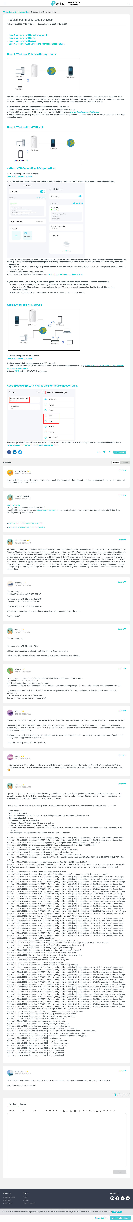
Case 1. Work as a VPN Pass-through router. (29, 35)
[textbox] (66, 1140)
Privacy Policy (7, 1203)
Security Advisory (29, 1203)
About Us (7, 1193)
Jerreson (18, 583)
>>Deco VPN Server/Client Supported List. (31, 168)
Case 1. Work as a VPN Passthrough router (31, 54)
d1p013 (18, 670)
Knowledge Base (23, 12)
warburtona (19, 1072)
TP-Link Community (9, 12)
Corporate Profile (9, 1197)
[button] (122, 471)
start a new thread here (46, 511)
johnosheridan (20, 541)
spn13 (17, 630)
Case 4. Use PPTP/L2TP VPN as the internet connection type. (37, 43)
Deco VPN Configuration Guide (19, 176)
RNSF (17, 785)
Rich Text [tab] (12, 1104)
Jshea (17, 712)
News (25, 1197)
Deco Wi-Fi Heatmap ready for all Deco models (26, 528)
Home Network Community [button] (73, 3)
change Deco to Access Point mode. (84, 112)
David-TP (18, 497)
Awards (25, 1200)
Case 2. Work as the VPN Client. (25, 127)
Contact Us (7, 1200)
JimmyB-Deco (20, 472)
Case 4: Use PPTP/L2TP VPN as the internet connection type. (42, 385)
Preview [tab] (23, 1104)
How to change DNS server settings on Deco (65, 274)
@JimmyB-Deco (13, 506)
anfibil (17, 756)
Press (25, 1193)
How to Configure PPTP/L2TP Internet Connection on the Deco (32, 445)
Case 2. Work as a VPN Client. (22, 38)
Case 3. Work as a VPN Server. (24, 304)
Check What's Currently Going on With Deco (25, 524)
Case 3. (12, 41)
